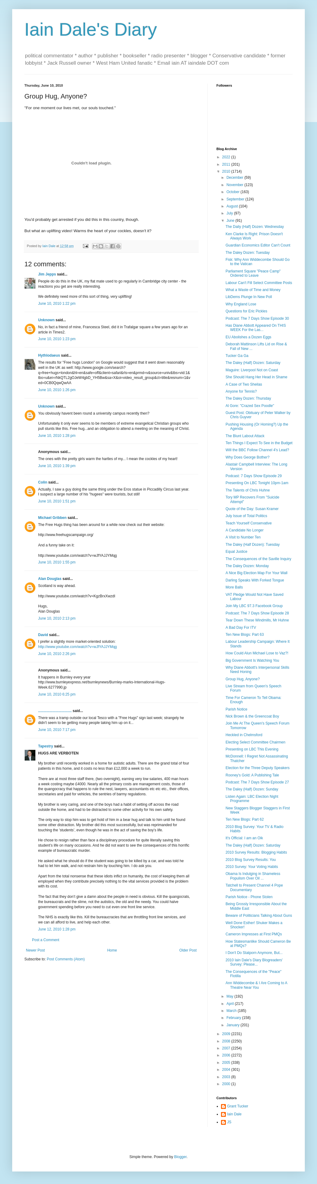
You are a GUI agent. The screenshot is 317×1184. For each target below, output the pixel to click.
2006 (226, 1055)
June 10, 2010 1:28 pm (57, 436)
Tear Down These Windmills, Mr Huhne (257, 620)
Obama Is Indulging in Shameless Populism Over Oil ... (253, 876)
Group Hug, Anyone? (243, 679)
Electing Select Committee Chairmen (255, 742)
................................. (55, 711)
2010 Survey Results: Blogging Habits (256, 852)
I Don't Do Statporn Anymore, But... (254, 953)
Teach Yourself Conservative (249, 523)
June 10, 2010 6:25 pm (57, 694)
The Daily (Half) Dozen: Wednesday (255, 227)
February (234, 1018)
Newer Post (35, 950)
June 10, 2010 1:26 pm (57, 390)
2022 (226, 157)
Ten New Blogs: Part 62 (245, 819)
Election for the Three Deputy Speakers (258, 768)
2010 (226, 171)
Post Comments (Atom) (66, 959)
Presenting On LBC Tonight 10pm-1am (257, 483)
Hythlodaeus (49, 355)
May (230, 996)
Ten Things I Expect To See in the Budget (259, 443)
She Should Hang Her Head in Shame (256, 377)
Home (112, 950)
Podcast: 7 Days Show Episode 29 (254, 476)
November (235, 185)
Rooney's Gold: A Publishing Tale (252, 775)
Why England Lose (241, 304)
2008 (226, 1041)
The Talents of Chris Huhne (248, 490)
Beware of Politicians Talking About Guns (259, 915)
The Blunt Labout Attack (245, 436)
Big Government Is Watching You (252, 660)
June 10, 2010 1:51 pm (57, 501)
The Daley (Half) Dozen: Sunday (252, 789)
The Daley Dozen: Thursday (248, 398)
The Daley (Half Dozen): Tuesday (253, 544)
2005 (226, 1062)
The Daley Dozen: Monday (247, 566)
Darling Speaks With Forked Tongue (255, 580)
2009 (226, 1034)
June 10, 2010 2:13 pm (57, 618)
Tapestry (45, 746)
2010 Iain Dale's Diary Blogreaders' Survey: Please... (254, 962)
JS (229, 1122)
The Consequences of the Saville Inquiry (258, 559)
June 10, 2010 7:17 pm (57, 730)
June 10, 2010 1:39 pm (57, 466)
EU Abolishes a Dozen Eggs (248, 337)
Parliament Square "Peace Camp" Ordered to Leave (253, 273)
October (233, 192)
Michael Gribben (52, 518)
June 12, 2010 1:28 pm (57, 929)
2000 (226, 1084)
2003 (226, 1077)
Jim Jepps (47, 274)
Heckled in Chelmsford (244, 735)
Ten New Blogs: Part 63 (245, 634)
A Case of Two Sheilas (244, 384)
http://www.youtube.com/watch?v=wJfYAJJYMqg (77, 647)
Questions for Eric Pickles (246, 311)
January (233, 1025)
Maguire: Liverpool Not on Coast (252, 370)
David (43, 635)
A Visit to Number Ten (243, 537)
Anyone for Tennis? (241, 391)
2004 (226, 1069)
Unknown (46, 320)
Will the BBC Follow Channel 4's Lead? (257, 450)
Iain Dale (234, 1114)
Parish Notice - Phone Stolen (249, 897)
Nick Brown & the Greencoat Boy (252, 716)
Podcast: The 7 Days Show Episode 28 (257, 613)
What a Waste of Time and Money (253, 290)
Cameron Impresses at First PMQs (254, 934)
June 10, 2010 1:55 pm (57, 562)
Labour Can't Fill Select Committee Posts (259, 283)
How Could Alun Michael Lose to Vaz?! (257, 653)
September (235, 199)
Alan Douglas (50, 579)
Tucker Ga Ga (237, 356)
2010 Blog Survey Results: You (251, 860)
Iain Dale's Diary (90, 29)
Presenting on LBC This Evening (252, 749)
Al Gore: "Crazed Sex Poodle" (250, 406)
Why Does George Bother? (247, 457)
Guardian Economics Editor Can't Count (258, 245)
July (230, 213)
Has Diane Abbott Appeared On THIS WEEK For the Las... (256, 327)
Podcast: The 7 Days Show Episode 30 (257, 318)
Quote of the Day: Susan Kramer (252, 509)
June (230, 220)
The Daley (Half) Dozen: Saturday (253, 363)
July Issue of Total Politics (246, 516)
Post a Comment (45, 940)
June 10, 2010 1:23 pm (57, 339)
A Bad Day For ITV (241, 627)
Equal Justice (236, 551)
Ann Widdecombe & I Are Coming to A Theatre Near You (256, 985)
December (235, 177)
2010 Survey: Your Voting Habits (252, 867)
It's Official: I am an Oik (244, 838)
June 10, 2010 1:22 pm (57, 303)
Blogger (180, 1157)
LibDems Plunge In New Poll (249, 297)
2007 (226, 1048)
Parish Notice (236, 709)
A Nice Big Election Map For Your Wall (256, 573)
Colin (42, 482)
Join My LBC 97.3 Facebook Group (254, 606)
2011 (226, 164)
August (232, 206)
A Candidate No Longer (245, 530)
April (230, 1004)
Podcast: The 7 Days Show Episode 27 (257, 782)
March (232, 1011)
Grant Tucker (237, 1106)
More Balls (234, 587)
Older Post (188, 950)
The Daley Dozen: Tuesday (248, 252)
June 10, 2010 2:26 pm (57, 654)
